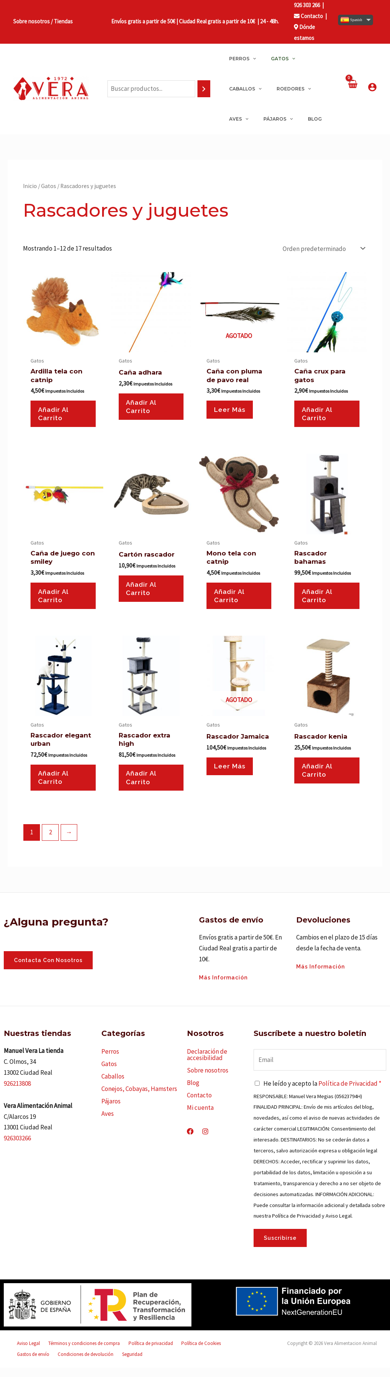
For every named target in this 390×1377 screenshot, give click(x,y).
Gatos (48, 186)
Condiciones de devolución (41, 1363)
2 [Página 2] (50, 842)
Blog (193, 1092)
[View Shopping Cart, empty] (352, 88)
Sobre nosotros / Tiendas (43, 21)
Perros (110, 1061)
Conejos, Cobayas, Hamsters (139, 1098)
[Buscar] (203, 88)
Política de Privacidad (348, 1093)
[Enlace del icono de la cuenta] (372, 87)
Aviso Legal (24, 1352)
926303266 (17, 1148)
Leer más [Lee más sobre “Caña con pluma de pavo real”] (232, 411)
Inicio (30, 186)
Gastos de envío (215, 1352)
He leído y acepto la (322, 1093)
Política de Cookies (177, 1352)
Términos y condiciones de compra (74, 1352)
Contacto (308, 16)
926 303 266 (307, 5)
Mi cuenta (200, 1117)
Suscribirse (280, 1248)
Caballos (112, 1086)
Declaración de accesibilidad (207, 1064)
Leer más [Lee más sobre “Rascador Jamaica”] (232, 774)
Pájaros (111, 1111)
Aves (107, 1123)
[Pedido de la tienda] (323, 248)
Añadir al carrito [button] (56, 415)
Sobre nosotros (207, 1080)
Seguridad (81, 1363)
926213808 (17, 1093)
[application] (249, 59)
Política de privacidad (134, 1352)
